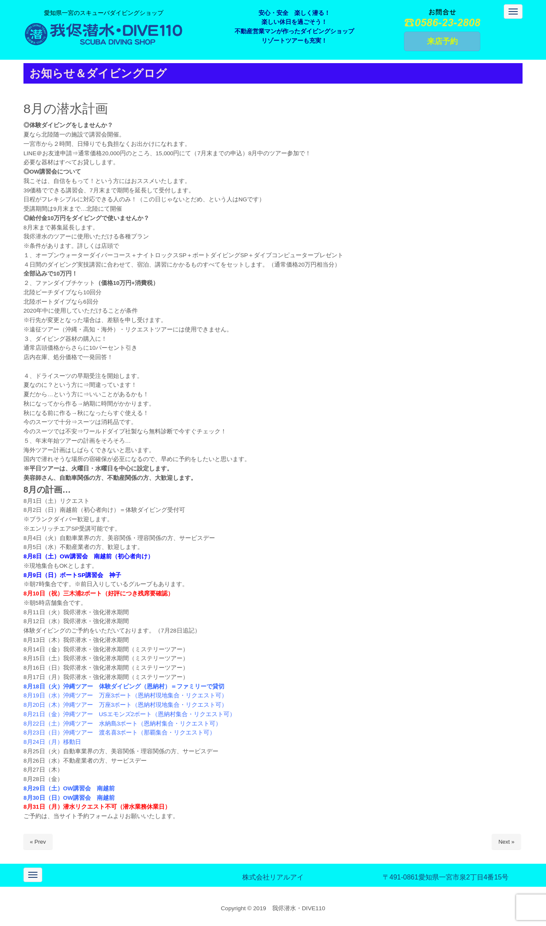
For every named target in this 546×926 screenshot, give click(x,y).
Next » (506, 842)
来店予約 (442, 41)
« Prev (38, 842)
